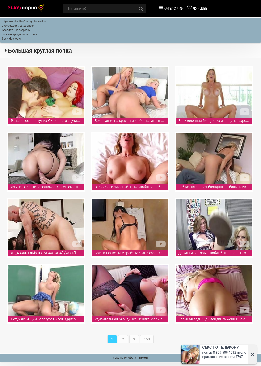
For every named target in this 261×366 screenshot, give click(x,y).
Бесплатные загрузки (16, 30)
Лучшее (197, 8)
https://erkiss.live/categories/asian (24, 21)
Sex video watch (12, 38)
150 (147, 339)
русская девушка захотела (19, 34)
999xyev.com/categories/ (18, 25)
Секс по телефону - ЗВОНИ (130, 357)
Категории (171, 8)
